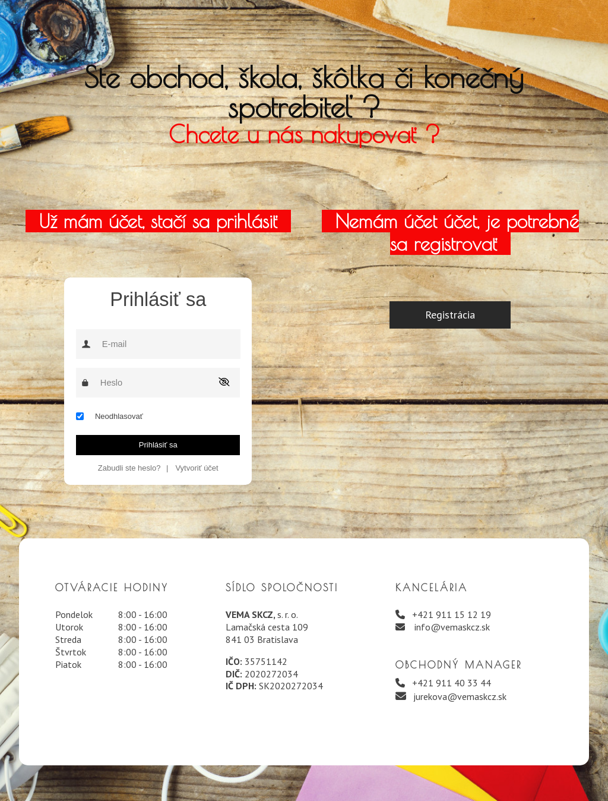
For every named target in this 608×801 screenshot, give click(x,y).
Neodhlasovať (119, 416)
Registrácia (450, 314)
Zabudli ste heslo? (129, 467)
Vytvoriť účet (196, 467)
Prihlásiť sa (158, 444)
